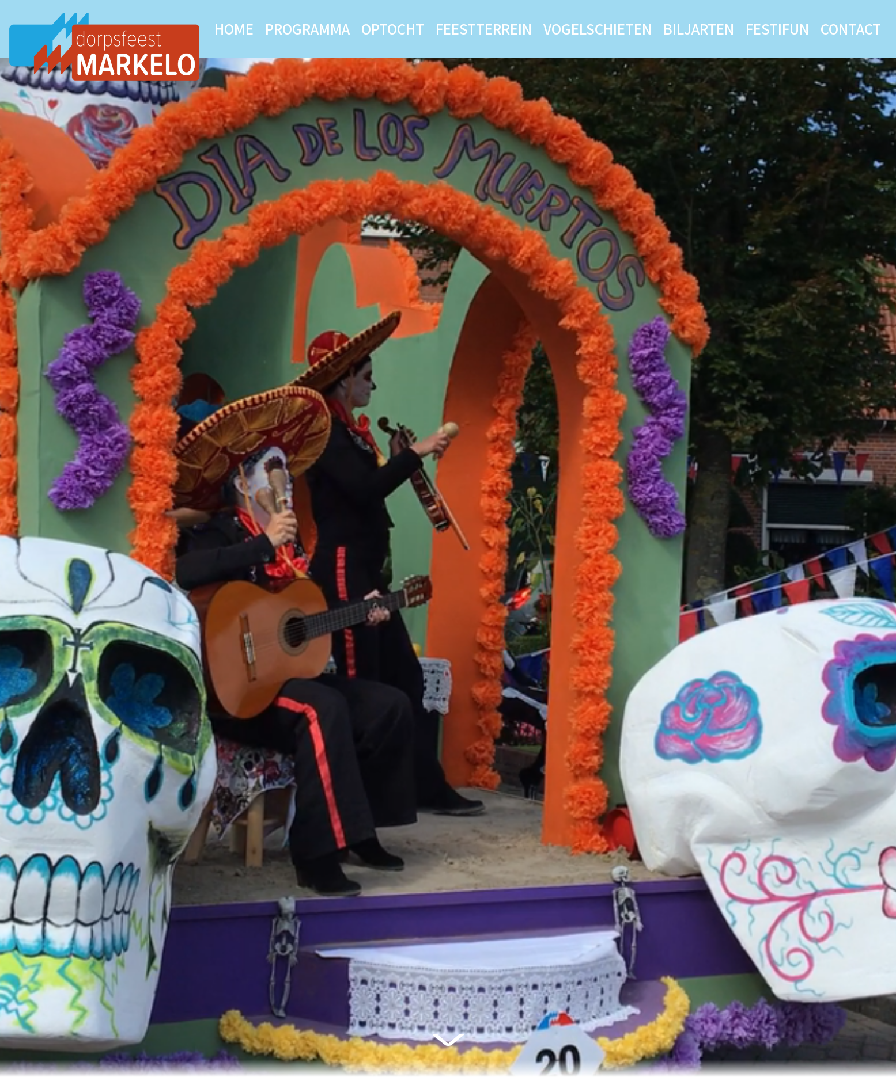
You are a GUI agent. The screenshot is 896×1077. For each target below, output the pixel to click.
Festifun (777, 28)
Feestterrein (484, 28)
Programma (307, 28)
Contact (851, 28)
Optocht (392, 28)
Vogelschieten (597, 28)
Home (234, 28)
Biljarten (698, 28)
